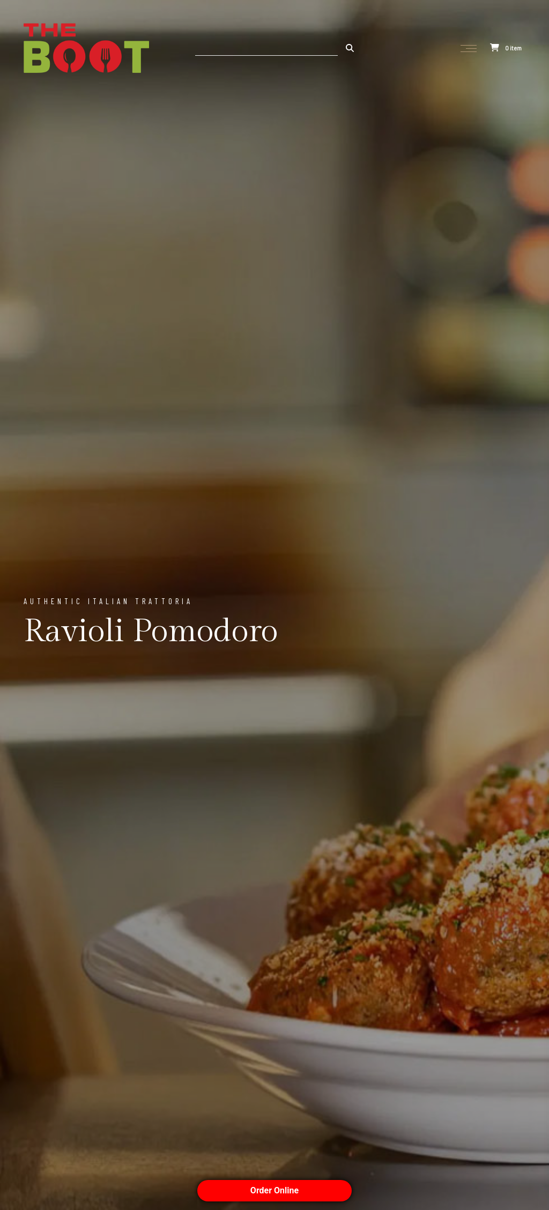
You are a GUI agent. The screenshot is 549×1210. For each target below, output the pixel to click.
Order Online (274, 1190)
